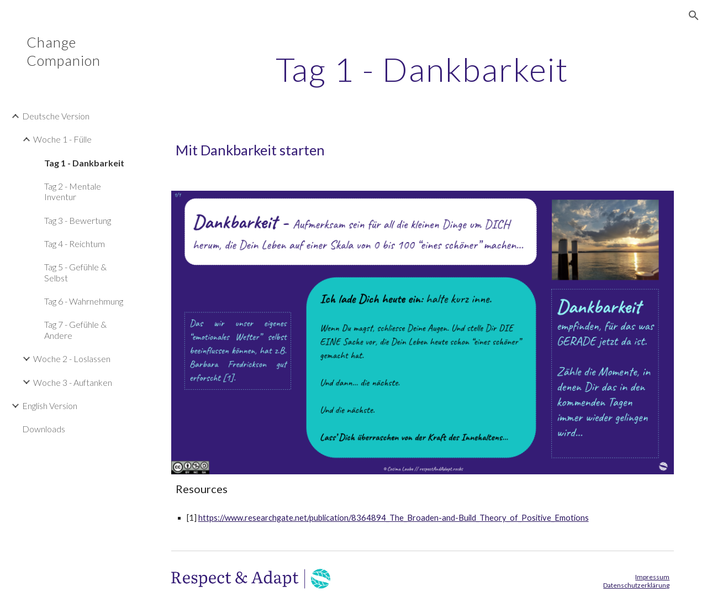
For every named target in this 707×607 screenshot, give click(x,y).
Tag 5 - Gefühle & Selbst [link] (75, 271)
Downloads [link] (43, 428)
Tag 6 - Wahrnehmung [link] (83, 301)
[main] (422, 69)
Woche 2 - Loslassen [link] (71, 358)
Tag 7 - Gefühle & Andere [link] (75, 329)
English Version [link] (49, 405)
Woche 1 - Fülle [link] (62, 139)
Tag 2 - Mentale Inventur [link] (72, 191)
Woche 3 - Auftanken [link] (72, 382)
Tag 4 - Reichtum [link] (74, 243)
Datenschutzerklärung (636, 585)
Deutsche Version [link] (55, 116)
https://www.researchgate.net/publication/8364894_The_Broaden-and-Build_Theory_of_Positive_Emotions (393, 517)
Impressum (652, 577)
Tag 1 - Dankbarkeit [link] (84, 163)
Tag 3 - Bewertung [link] (77, 220)
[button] (693, 15)
